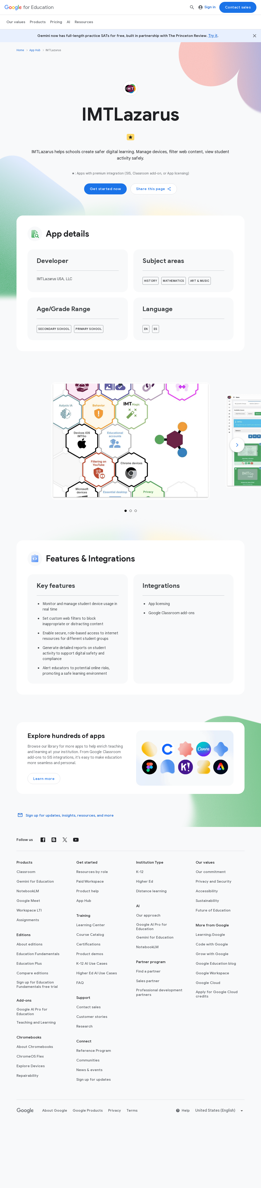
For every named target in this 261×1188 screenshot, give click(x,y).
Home (20, 50)
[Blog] (53, 839)
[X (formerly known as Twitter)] (64, 839)
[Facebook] (42, 839)
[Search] (192, 7)
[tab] (130, 441)
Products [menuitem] (38, 22)
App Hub (34, 50)
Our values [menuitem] (15, 22)
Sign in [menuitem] (207, 7)
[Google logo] (25, 1110)
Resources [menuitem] (84, 22)
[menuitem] (56, 22)
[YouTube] (75, 839)
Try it (212, 35)
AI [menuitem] (68, 22)
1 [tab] (125, 511)
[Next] (237, 445)
